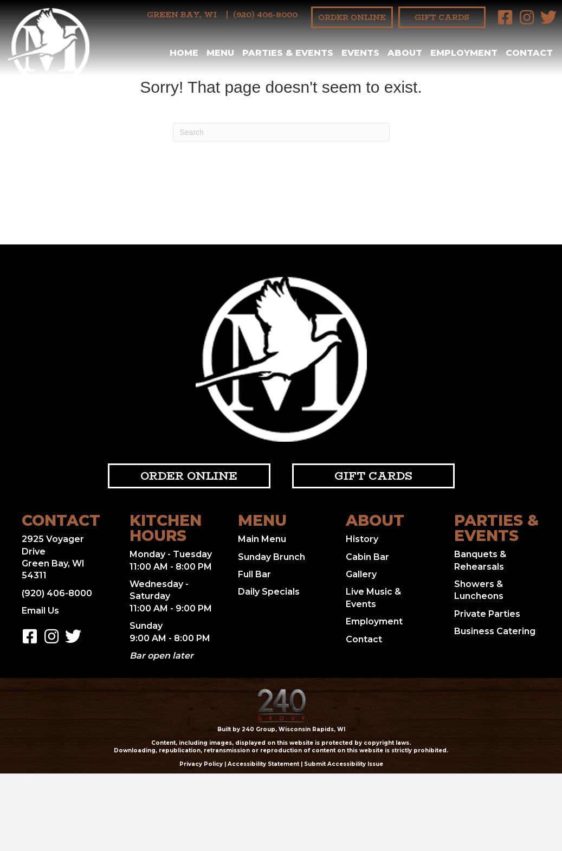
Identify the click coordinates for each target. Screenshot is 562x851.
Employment (374, 621)
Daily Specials (269, 591)
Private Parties (487, 614)
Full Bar (254, 574)
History (362, 539)
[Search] (281, 132)
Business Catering (494, 631)
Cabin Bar (367, 557)
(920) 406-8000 (265, 15)
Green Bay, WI (182, 15)
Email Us (40, 610)
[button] (505, 17)
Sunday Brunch (271, 557)
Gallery (361, 574)
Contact (364, 639)
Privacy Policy (201, 764)
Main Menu (262, 539)
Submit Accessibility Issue (343, 764)
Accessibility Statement (263, 764)
